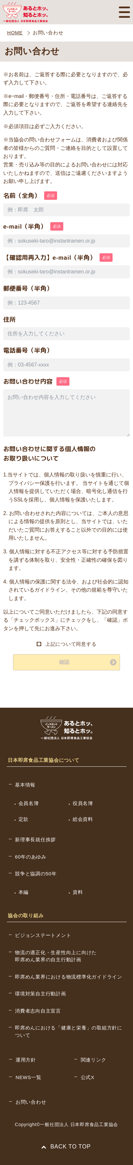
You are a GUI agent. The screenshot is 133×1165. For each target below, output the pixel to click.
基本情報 (25, 784)
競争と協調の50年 (35, 873)
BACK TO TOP (66, 1146)
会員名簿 (28, 803)
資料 (78, 892)
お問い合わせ (31, 1102)
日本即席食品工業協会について (43, 760)
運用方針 (26, 1060)
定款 (23, 819)
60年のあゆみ (30, 856)
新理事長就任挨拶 (35, 839)
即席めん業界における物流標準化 (68, 976)
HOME (15, 32)
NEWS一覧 (29, 1077)
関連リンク (93, 1060)
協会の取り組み (25, 915)
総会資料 (83, 819)
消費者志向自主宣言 (38, 1011)
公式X (87, 1077)
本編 (23, 892)
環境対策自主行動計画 (40, 993)
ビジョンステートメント (43, 935)
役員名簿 (83, 803)
